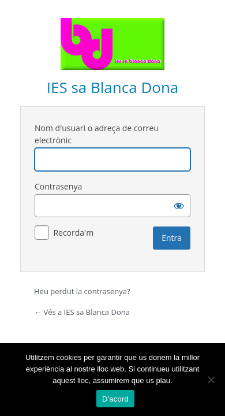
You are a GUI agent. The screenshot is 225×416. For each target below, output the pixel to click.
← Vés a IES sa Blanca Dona (82, 312)
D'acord (115, 399)
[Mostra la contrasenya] (178, 205)
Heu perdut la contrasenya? (82, 291)
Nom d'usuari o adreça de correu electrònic (97, 134)
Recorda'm (73, 232)
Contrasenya (58, 186)
